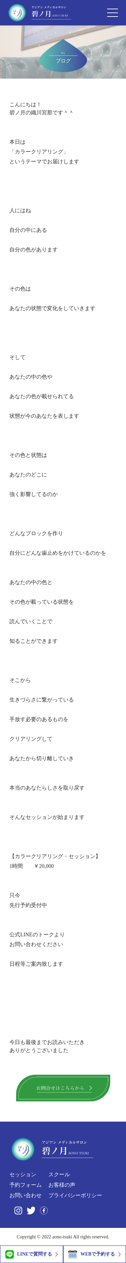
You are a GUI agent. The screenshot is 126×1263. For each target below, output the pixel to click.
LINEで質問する (28, 1254)
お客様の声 (61, 1185)
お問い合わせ (25, 1195)
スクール (59, 1174)
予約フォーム (25, 1185)
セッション (22, 1174)
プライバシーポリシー (75, 1195)
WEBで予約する (91, 1254)
